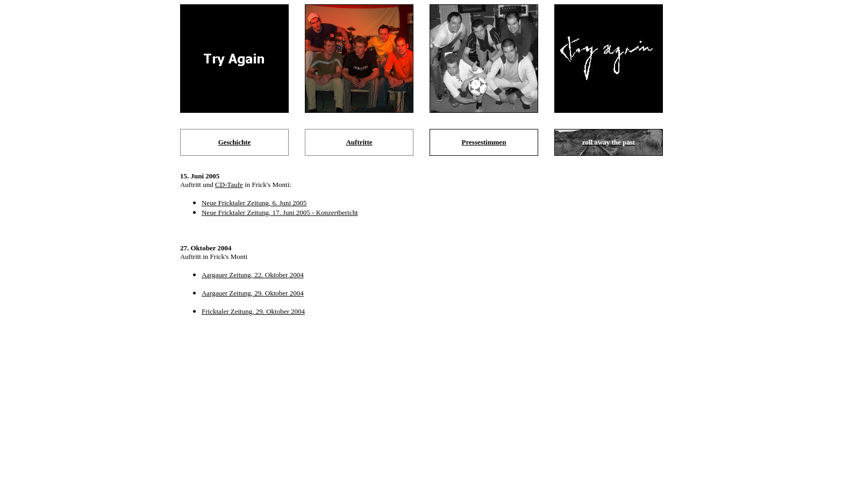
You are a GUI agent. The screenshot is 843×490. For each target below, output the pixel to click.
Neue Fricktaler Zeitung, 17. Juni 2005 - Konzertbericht (280, 212)
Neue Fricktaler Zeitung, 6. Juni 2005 (254, 203)
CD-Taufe (229, 185)
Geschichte (234, 142)
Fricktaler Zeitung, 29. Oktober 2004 (253, 311)
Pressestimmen (484, 142)
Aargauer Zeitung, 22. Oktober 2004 (253, 275)
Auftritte (359, 142)
